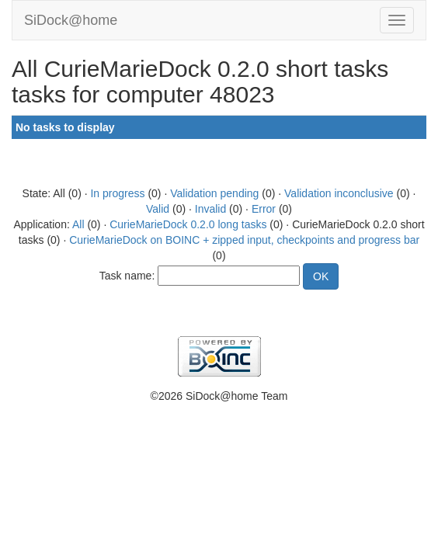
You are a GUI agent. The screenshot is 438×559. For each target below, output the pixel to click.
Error (264, 209)
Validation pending (214, 193)
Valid (157, 209)
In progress (117, 193)
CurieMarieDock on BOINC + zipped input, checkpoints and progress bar (244, 240)
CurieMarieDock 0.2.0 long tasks (188, 224)
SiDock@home (70, 20)
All (78, 224)
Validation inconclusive (339, 193)
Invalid (210, 209)
